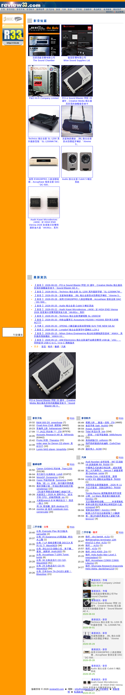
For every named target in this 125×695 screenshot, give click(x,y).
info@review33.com (85, 689)
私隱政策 (78, 692)
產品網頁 (97, 9)
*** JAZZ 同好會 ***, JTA (49, 431)
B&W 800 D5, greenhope (49, 422)
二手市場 (78, 9)
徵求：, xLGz (92, 545)
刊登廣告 (103, 689)
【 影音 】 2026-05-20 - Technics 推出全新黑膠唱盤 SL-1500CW (67, 316)
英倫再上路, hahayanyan (49, 428)
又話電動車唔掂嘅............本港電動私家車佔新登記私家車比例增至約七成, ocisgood (104, 504)
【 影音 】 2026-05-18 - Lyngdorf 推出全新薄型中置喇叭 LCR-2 (66, 329)
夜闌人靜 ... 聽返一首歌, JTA (100, 422)
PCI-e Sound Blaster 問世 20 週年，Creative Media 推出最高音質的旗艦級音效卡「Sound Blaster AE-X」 (52, 402)
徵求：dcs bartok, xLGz (97, 536)
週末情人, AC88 (94, 449)
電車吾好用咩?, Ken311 (98, 510)
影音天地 (21, 9)
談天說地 (50, 9)
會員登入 (110, 12)
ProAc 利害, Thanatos (47, 440)
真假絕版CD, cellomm (97, 440)
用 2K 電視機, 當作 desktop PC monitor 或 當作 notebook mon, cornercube (53, 509)
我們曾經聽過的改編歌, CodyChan (103, 443)
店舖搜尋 (88, 9)
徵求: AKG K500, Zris (96, 551)
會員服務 (107, 9)
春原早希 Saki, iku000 (97, 425)
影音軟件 (30, 9)
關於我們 (117, 9)
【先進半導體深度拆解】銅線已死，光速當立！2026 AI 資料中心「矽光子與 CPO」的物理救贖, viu (55, 494)
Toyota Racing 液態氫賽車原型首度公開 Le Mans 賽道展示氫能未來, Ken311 (104, 496)
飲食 (70, 9)
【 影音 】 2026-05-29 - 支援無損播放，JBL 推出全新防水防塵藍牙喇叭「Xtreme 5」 (77, 295)
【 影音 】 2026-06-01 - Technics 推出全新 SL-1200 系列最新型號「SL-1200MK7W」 (78, 291)
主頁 (3, 9)
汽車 (64, 9)
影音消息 (11, 9)
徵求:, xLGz (91, 548)
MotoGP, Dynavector (47, 477)
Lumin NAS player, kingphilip (51, 449)
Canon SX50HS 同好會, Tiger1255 (54, 468)
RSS (72, 418)
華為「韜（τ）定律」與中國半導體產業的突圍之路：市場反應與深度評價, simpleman (55, 486)
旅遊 (58, 9)
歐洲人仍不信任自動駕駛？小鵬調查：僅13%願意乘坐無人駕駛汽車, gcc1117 (103, 516)
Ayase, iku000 (93, 428)
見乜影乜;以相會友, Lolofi (49, 474)
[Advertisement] (75, 250)
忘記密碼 (119, 12)
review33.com (56, 689)
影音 (44, 346)
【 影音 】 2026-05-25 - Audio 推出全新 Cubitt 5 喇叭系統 (64, 305)
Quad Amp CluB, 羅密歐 (48, 425)
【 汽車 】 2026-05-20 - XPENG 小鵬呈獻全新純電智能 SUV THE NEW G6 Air (74, 326)
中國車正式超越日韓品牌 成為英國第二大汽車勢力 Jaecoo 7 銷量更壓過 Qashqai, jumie (104, 470)
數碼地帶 (40, 9)
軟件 (50, 346)
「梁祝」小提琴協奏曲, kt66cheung (104, 434)
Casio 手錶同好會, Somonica (51, 480)
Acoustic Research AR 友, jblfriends (55, 434)
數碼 (57, 346)
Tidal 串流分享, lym (95, 431)
